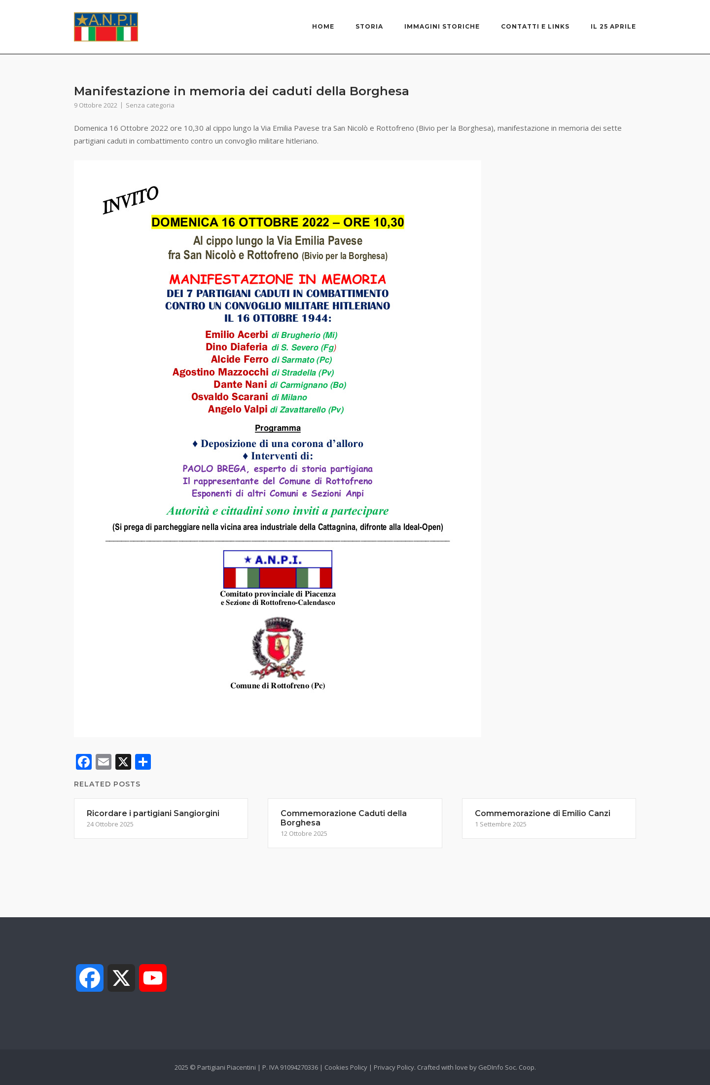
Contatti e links (535, 26)
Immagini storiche (442, 26)
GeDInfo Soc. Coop (506, 1067)
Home (323, 26)
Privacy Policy (394, 1067)
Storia (369, 26)
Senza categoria (150, 105)
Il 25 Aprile (613, 26)
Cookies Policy (345, 1067)
